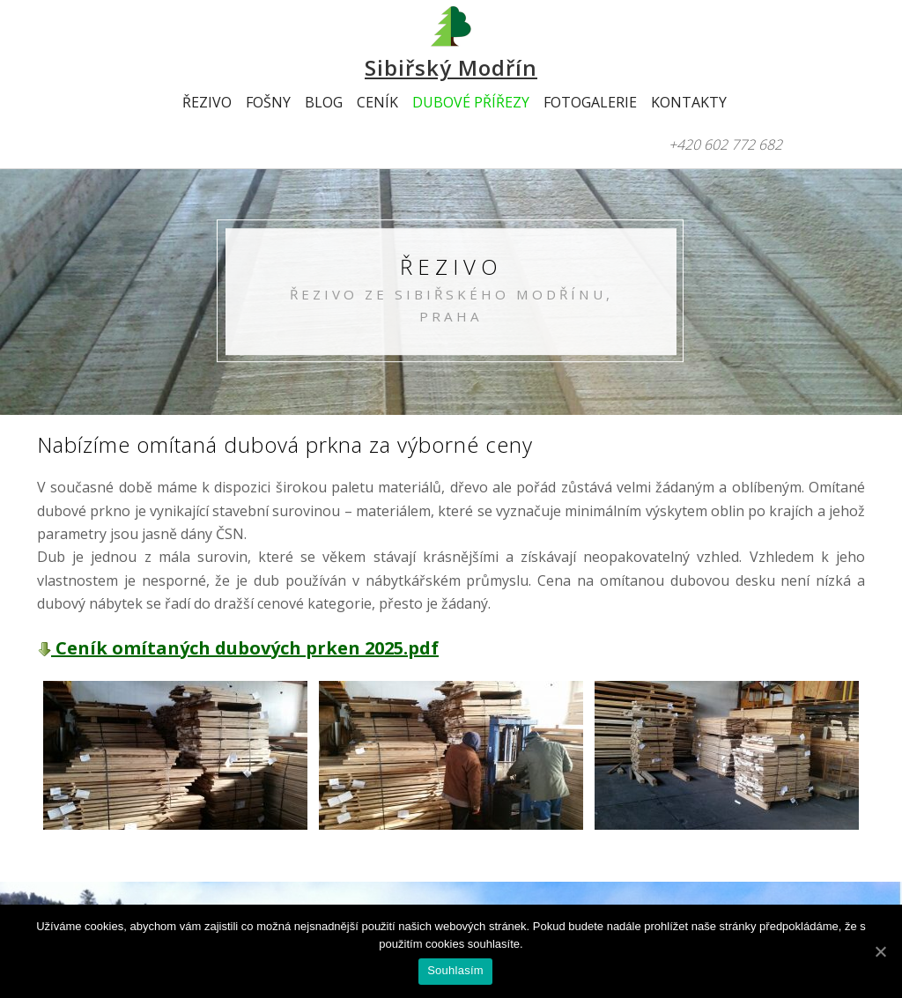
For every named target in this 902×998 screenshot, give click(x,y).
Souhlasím (455, 970)
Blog (324, 102)
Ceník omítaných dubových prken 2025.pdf (238, 648)
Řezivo (207, 102)
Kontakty (689, 102)
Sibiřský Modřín (451, 67)
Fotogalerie (590, 102)
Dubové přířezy (470, 102)
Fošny (268, 102)
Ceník (377, 102)
